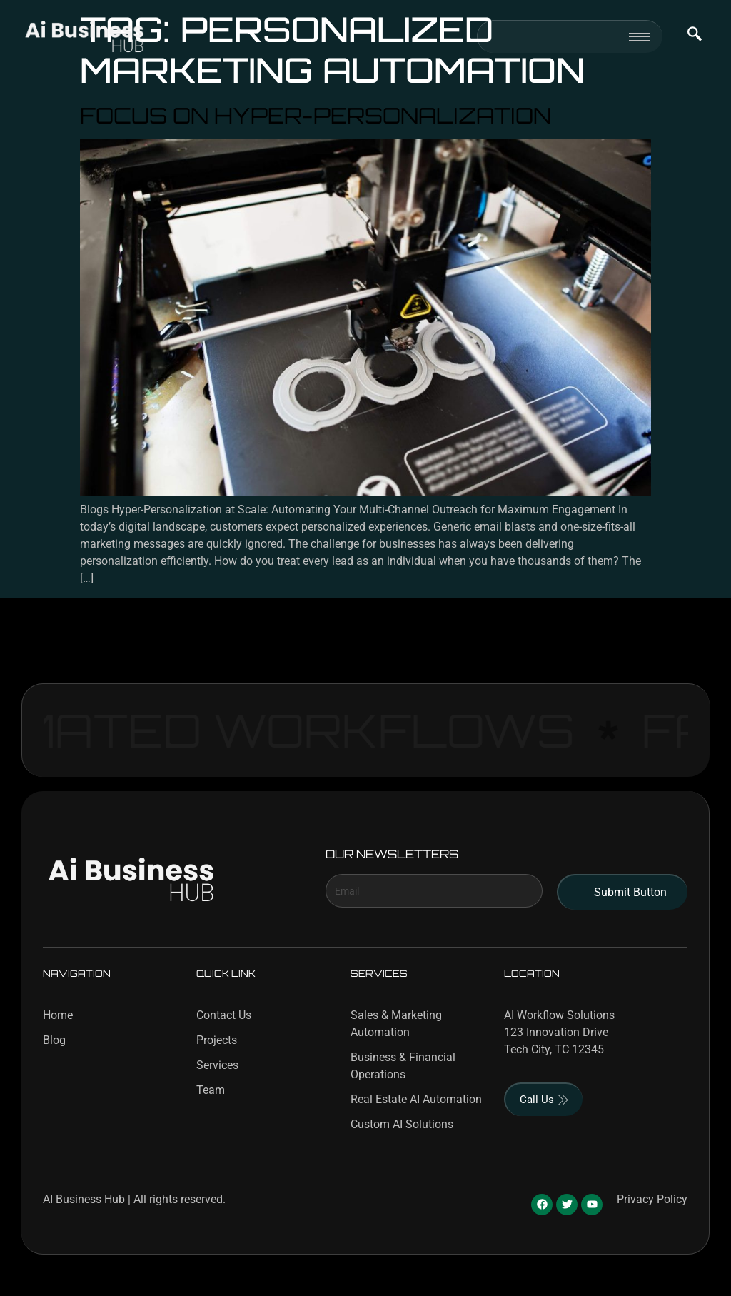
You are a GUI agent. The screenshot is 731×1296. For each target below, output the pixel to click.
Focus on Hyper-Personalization (315, 115)
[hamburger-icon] (639, 36)
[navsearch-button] (694, 36)
